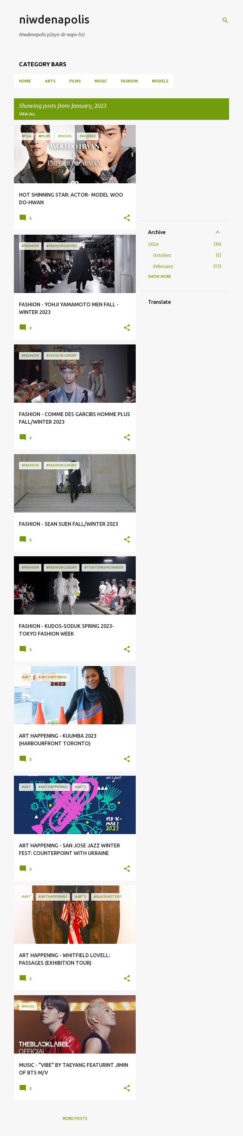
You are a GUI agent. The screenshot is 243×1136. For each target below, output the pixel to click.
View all (27, 114)
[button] (127, 218)
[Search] (225, 20)
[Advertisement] (195, 172)
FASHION (129, 81)
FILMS (75, 81)
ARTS (50, 81)
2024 (153, 244)
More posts (75, 1118)
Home (25, 81)
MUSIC (101, 81)
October (162, 255)
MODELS (160, 81)
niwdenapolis (54, 19)
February (163, 266)
